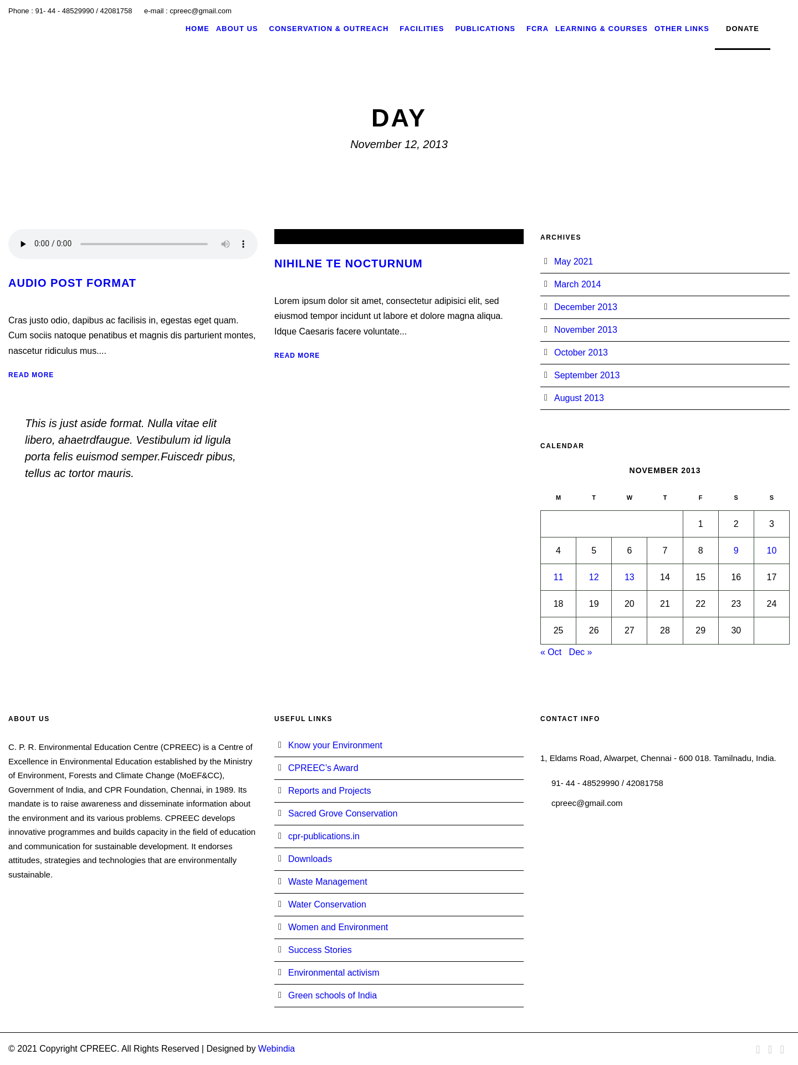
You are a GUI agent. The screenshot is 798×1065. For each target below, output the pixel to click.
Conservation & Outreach (329, 28)
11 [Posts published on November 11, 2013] (559, 577)
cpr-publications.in (324, 836)
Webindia (276, 1048)
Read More (31, 375)
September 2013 (587, 375)
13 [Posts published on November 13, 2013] (630, 577)
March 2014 (577, 284)
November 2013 (585, 329)
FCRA (537, 28)
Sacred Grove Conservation (342, 813)
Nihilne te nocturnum (348, 263)
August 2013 (579, 398)
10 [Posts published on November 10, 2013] (772, 550)
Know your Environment (335, 745)
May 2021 (573, 261)
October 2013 (581, 352)
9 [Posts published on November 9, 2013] (736, 550)
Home (197, 28)
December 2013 (585, 307)
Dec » (580, 652)
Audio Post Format (72, 283)
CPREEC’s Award (323, 768)
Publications (485, 28)
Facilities (422, 28)
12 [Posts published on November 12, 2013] (594, 577)
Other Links (681, 28)
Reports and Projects (329, 790)
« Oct (550, 652)
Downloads (310, 859)
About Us (237, 28)
